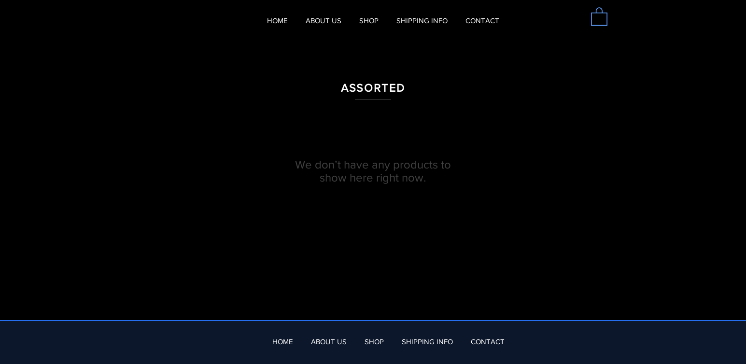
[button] (599, 16)
